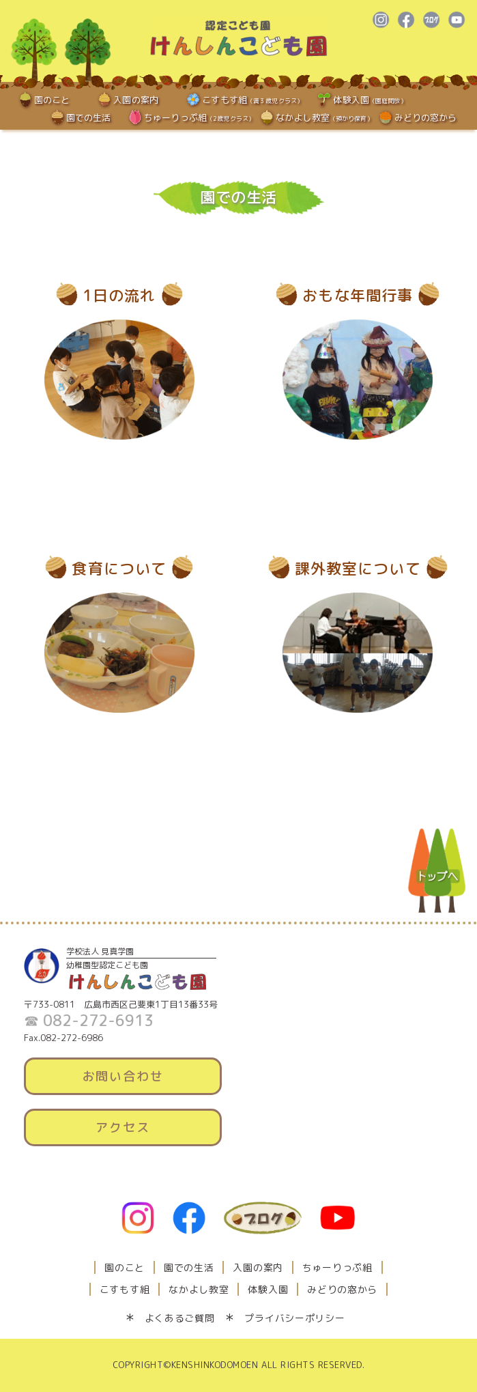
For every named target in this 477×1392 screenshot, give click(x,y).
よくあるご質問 (180, 1317)
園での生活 (88, 117)
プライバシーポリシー (294, 1317)
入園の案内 (135, 100)
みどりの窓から (425, 117)
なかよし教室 (324, 117)
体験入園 (369, 100)
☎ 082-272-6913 (89, 1020)
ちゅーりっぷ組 (199, 117)
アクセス (122, 1127)
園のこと (52, 100)
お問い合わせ (123, 1076)
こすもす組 (252, 100)
